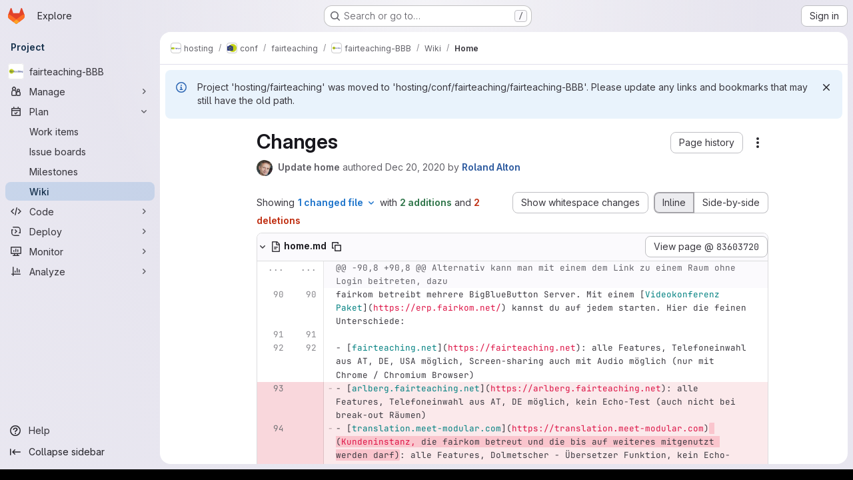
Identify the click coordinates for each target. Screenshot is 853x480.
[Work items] (80, 131)
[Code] (80, 211)
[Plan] (80, 111)
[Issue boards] (80, 151)
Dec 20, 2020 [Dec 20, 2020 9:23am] (415, 167)
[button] (706, 142)
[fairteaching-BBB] (80, 71)
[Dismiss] (826, 87)
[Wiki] (80, 191)
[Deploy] (80, 231)
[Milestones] (80, 171)
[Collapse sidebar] (80, 452)
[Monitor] (80, 251)
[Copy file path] (337, 247)
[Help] (80, 430)
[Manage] (80, 91)
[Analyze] (80, 271)
